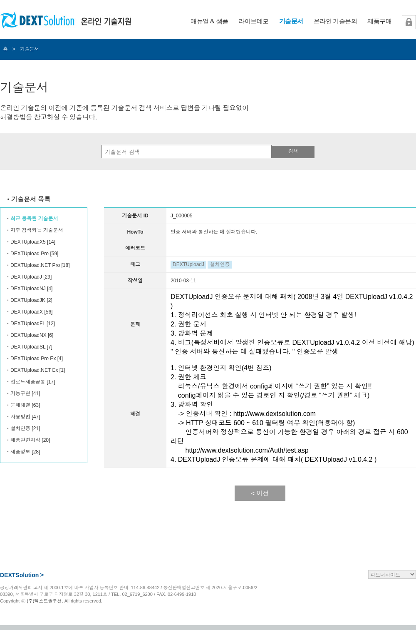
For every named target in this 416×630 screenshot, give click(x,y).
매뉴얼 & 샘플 (209, 21)
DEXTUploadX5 (28, 242)
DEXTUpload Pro (29, 253)
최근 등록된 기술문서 (34, 219)
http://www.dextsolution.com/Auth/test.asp (247, 450)
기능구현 (20, 393)
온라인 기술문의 (335, 21)
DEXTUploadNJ (28, 288)
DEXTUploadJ (26, 277)
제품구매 (379, 21)
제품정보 (20, 452)
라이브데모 (253, 21)
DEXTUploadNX (28, 335)
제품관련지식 (25, 440)
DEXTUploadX (26, 312)
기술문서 (291, 21)
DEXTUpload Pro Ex (33, 358)
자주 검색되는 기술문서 (36, 230)
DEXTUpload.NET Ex (34, 370)
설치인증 (20, 428)
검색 (293, 151)
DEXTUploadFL (27, 323)
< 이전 (260, 493)
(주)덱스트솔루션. (45, 600)
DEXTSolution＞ (22, 575)
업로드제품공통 (27, 382)
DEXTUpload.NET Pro (35, 265)
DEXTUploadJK (27, 300)
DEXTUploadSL (27, 347)
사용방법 (20, 417)
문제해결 (20, 405)
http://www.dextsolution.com (274, 413)
